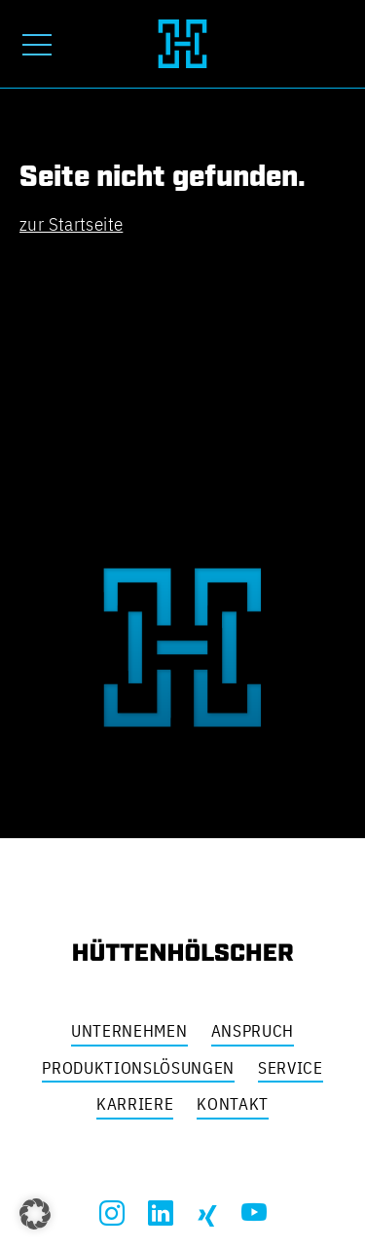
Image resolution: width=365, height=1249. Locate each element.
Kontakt (233, 1104)
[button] (35, 1214)
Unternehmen (129, 1031)
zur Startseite (71, 224)
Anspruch (252, 1031)
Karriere (134, 1104)
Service (290, 1068)
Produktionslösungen (138, 1068)
